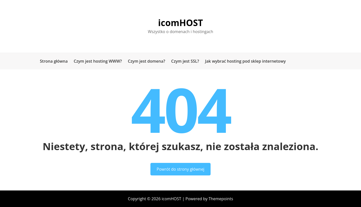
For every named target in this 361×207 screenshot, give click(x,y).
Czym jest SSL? (185, 61)
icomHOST (180, 23)
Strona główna (54, 61)
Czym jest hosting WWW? (98, 61)
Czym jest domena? (146, 61)
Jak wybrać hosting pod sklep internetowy (245, 61)
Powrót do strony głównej (180, 169)
